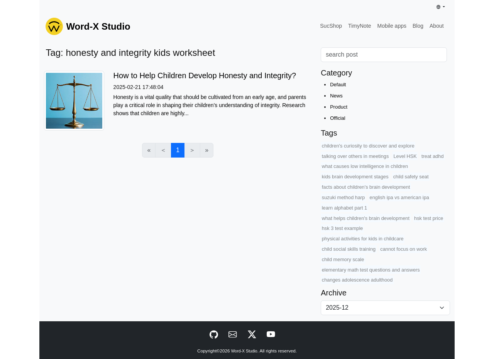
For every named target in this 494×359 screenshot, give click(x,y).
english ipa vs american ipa (399, 197)
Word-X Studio (244, 351)
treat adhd (432, 156)
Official (337, 118)
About (437, 26)
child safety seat (411, 177)
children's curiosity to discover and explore (368, 146)
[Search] (384, 54)
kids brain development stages (355, 177)
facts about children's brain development (366, 187)
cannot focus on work (403, 249)
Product (338, 107)
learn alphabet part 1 (344, 208)
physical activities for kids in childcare (363, 239)
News (336, 96)
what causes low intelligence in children (365, 166)
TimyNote (359, 26)
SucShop (331, 26)
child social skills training (349, 249)
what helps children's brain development (365, 218)
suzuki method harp (343, 197)
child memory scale (343, 259)
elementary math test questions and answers (371, 270)
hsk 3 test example (342, 228)
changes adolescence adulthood (357, 280)
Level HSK (404, 156)
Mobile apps (391, 26)
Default (338, 84)
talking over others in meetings (355, 156)
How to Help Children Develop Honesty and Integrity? (204, 75)
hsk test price (428, 218)
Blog (418, 26)
